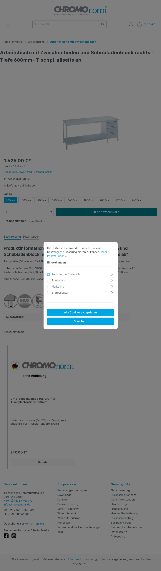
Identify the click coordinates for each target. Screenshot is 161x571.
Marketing (58, 286)
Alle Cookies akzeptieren (80, 312)
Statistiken (58, 280)
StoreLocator (60, 292)
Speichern (80, 321)
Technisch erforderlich (66, 274)
